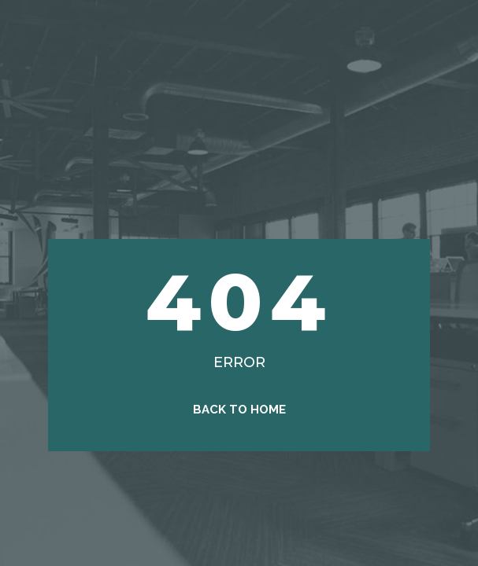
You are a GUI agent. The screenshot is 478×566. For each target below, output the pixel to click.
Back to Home (239, 409)
